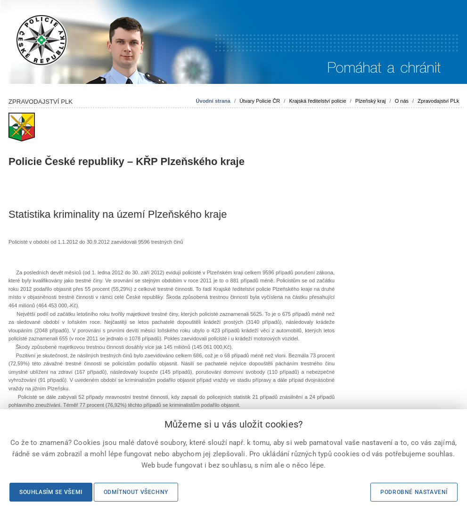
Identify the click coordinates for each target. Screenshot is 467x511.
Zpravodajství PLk (438, 101)
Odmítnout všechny (136, 492)
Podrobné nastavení (414, 492)
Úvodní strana (213, 101)
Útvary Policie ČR (259, 101)
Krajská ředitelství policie (317, 101)
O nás (402, 101)
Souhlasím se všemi (50, 492)
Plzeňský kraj (370, 101)
